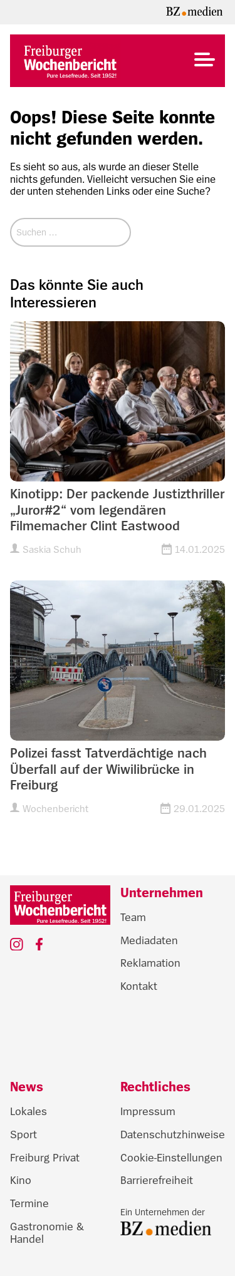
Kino (20, 1180)
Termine (29, 1203)
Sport (23, 1134)
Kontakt (138, 986)
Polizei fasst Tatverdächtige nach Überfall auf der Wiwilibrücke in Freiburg (108, 769)
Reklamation (150, 963)
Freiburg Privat (45, 1157)
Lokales (28, 1111)
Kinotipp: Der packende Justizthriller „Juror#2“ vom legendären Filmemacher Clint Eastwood (117, 509)
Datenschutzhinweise (172, 1134)
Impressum (147, 1111)
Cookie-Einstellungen (171, 1157)
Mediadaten (149, 940)
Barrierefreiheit (156, 1180)
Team (133, 917)
